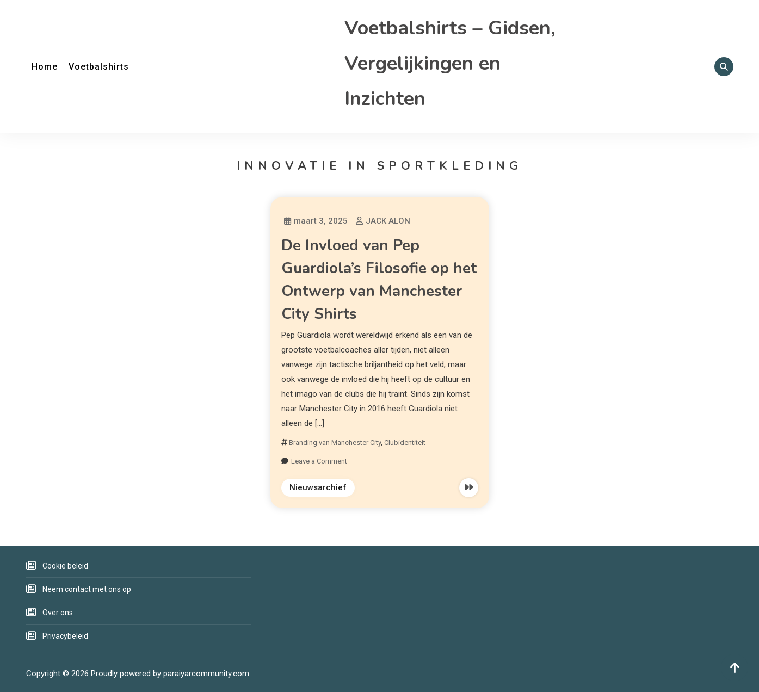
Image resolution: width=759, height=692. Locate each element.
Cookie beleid (65, 565)
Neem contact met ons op (86, 589)
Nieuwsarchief (318, 487)
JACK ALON (388, 221)
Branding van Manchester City (335, 442)
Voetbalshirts (99, 66)
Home (45, 66)
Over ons (57, 612)
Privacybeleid (65, 636)
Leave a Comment (319, 461)
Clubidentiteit (404, 442)
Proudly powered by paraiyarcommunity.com (170, 673)
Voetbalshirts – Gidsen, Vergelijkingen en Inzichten (450, 63)
